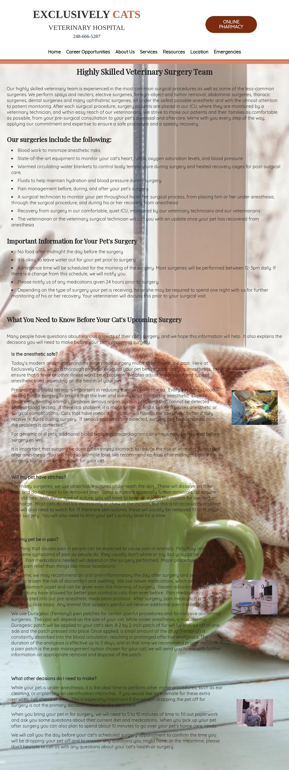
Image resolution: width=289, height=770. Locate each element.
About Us (125, 52)
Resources (174, 52)
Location (199, 52)
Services (148, 52)
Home (54, 52)
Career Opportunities (88, 52)
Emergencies (227, 52)
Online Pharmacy (231, 24)
